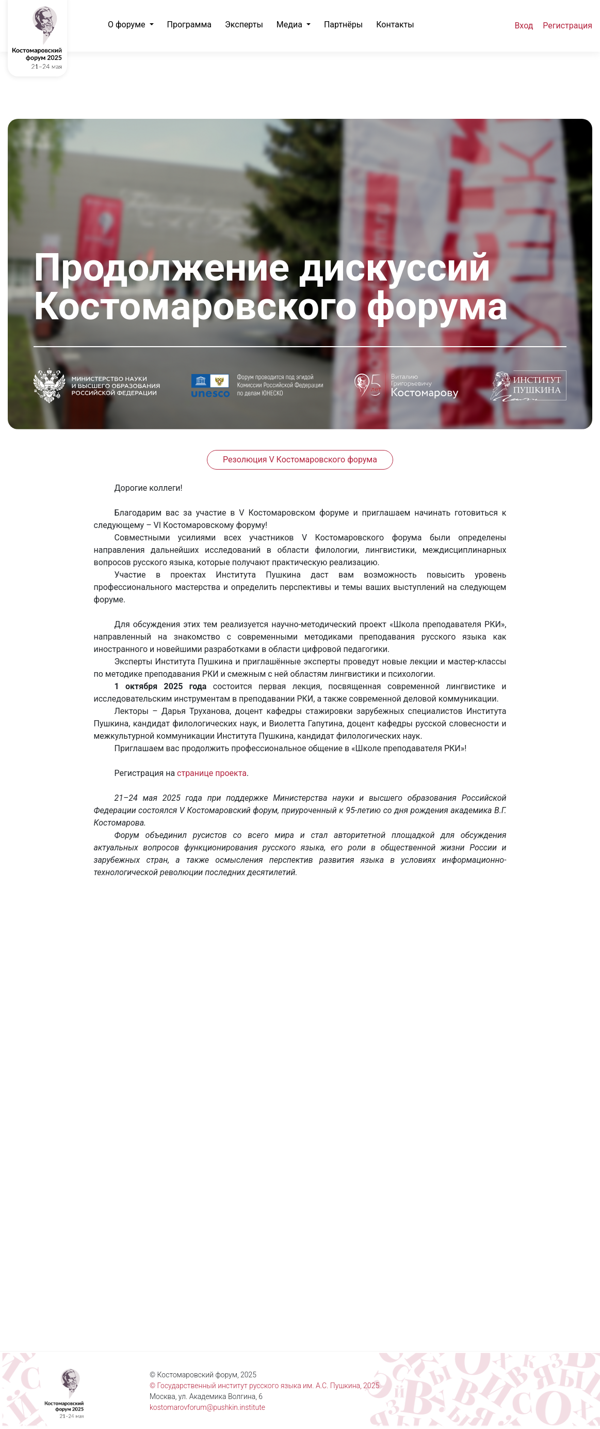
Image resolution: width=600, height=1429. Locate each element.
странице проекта (212, 773)
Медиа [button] (290, 24)
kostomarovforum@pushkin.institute (207, 1407)
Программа (189, 24)
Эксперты (244, 24)
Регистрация (567, 25)
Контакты (395, 24)
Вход (523, 25)
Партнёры (343, 24)
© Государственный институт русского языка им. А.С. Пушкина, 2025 (264, 1385)
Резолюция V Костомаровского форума (300, 459)
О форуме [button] (128, 24)
